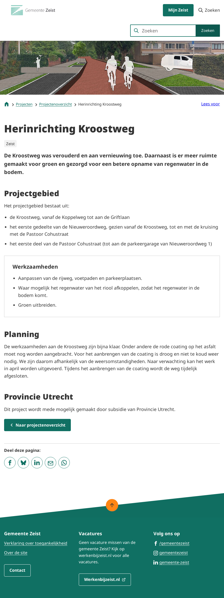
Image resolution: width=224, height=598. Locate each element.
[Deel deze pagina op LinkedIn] (37, 462)
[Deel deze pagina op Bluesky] (23, 462)
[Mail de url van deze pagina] (50, 462)
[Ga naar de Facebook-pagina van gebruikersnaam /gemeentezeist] (171, 543)
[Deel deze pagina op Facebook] (10, 462)
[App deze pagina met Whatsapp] (64, 462)
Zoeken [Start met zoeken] (207, 30)
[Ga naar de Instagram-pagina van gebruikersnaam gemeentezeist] (170, 552)
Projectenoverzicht (55, 104)
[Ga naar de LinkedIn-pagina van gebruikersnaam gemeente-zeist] (171, 562)
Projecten (24, 104)
